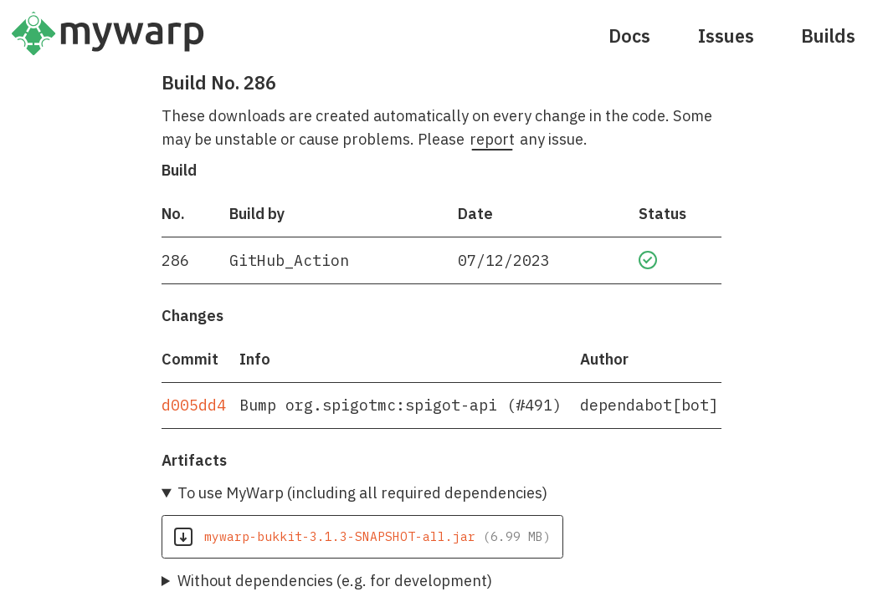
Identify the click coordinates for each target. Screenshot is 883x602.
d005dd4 (194, 405)
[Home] (108, 47)
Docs (629, 36)
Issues (726, 36)
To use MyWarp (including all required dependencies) (362, 492)
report (492, 139)
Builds (828, 36)
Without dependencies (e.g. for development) (334, 580)
